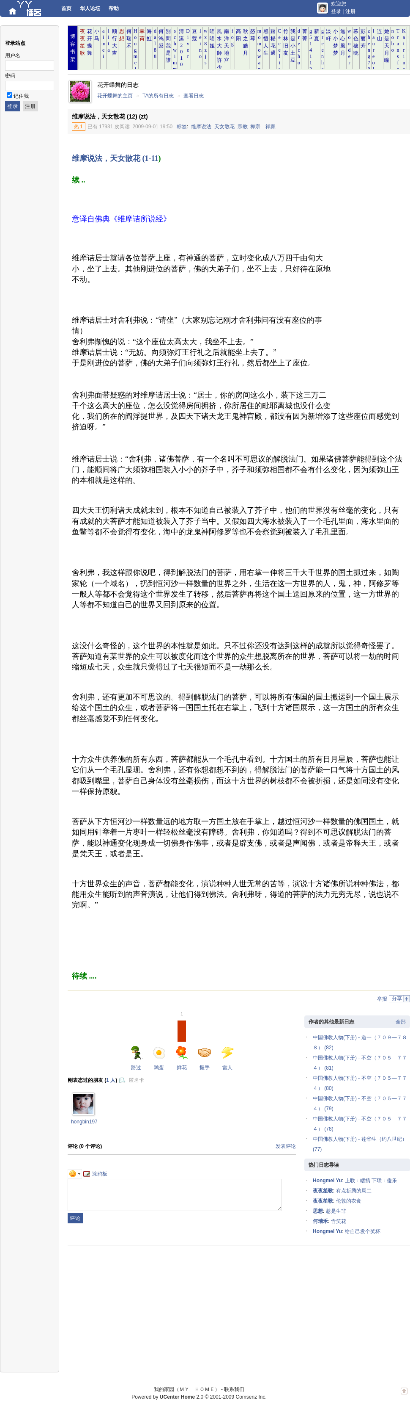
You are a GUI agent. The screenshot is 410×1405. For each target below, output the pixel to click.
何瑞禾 (320, 1221)
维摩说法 (201, 127)
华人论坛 (90, 8)
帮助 (114, 8)
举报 (382, 999)
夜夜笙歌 (323, 1191)
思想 (318, 1211)
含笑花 (338, 1221)
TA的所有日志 (158, 96)
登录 (336, 11)
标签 (182, 127)
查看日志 (193, 96)
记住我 (21, 96)
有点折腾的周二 (354, 1191)
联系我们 (234, 1389)
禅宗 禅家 (263, 127)
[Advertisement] (368, 272)
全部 (401, 1022)
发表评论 (286, 1146)
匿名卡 (136, 1080)
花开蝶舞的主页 (115, 96)
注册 (350, 11)
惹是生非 (336, 1211)
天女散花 (224, 127)
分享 (397, 998)
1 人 (110, 1080)
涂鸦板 (95, 1174)
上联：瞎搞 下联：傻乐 (371, 1181)
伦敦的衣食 (348, 1201)
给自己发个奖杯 (362, 1231)
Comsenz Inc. (250, 1397)
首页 (66, 8)
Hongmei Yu (327, 1181)
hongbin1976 (85, 1122)
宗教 (243, 127)
